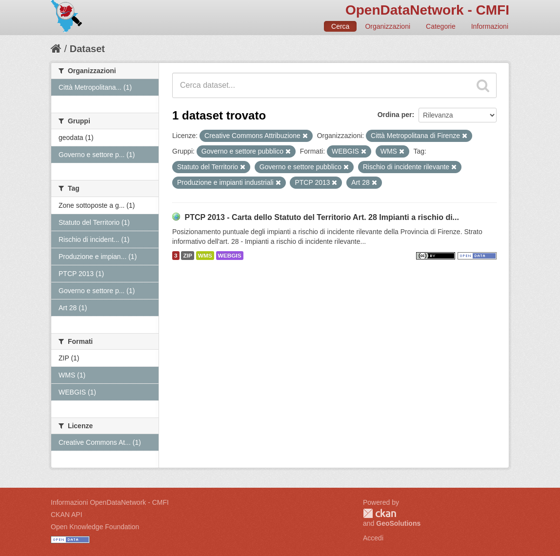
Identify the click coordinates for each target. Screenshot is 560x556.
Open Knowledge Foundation (95, 527)
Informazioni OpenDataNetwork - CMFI (110, 502)
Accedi (373, 538)
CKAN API (66, 514)
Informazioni (489, 26)
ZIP (187, 255)
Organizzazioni (387, 26)
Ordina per (395, 115)
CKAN (379, 513)
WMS (205, 255)
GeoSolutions (398, 523)
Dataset (87, 48)
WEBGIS (229, 255)
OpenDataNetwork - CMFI (427, 10)
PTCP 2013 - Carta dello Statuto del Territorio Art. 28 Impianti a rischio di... (321, 217)
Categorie (441, 26)
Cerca (340, 26)
